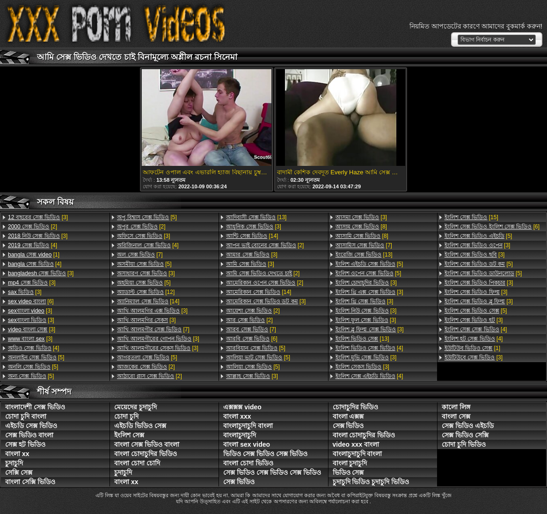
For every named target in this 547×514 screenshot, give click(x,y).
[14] (148, 301)
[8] (361, 226)
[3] (38, 217)
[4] (32, 245)
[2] (32, 226)
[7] (139, 254)
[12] (146, 292)
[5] (36, 357)
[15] (471, 217)
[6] (31, 301)
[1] (33, 254)
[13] (256, 217)
